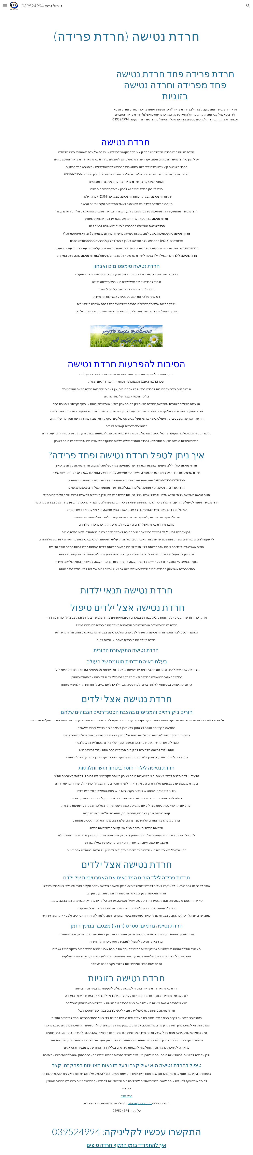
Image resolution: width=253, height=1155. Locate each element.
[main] (126, 36)
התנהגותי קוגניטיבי (140, 1103)
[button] (5, 5)
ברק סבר (126, 1096)
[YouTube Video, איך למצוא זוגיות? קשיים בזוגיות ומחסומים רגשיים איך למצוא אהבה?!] (58, 91)
